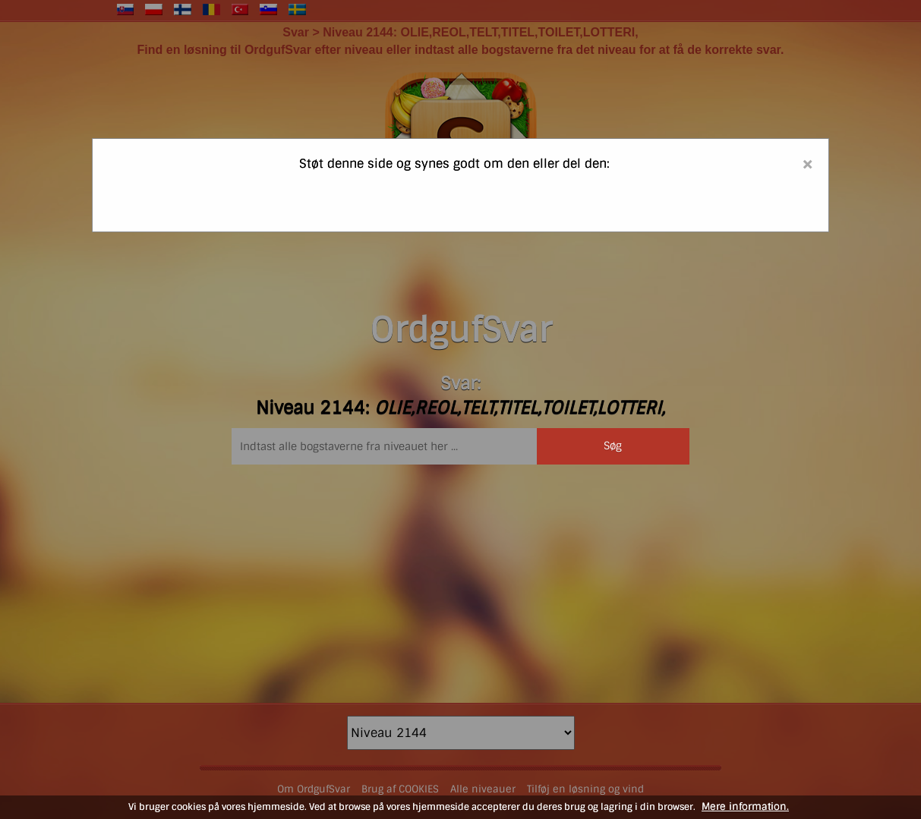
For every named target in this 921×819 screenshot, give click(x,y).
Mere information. (745, 806)
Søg (613, 445)
